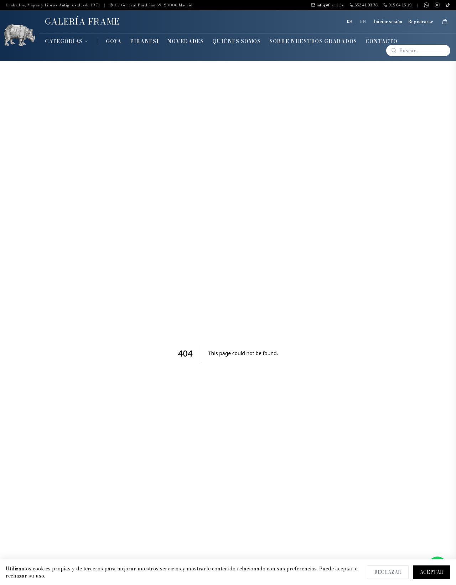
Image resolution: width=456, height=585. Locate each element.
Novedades (185, 41)
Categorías (66, 41)
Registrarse (420, 22)
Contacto (382, 41)
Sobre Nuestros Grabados (313, 41)
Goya (113, 41)
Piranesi (144, 41)
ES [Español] (349, 21)
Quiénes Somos (236, 41)
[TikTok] (447, 4)
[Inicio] (19, 35)
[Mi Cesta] (444, 21)
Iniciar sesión (388, 22)
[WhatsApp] (426, 4)
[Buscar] (418, 50)
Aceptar (431, 572)
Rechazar (387, 572)
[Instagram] (437, 4)
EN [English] (363, 21)
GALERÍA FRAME (82, 21)
